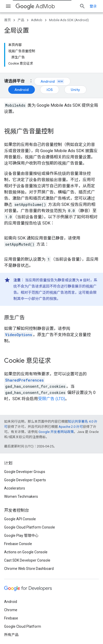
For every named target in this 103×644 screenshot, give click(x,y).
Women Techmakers (21, 496)
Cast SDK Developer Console (27, 560)
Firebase (11, 618)
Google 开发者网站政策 (56, 432)
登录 (93, 6)
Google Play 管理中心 (21, 535)
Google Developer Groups (24, 472)
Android (52, 81)
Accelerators (14, 488)
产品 (21, 20)
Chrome (10, 610)
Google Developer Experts (25, 480)
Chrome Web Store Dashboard (29, 569)
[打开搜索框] (82, 6)
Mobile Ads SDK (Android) (69, 20)
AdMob (35, 6)
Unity (75, 89)
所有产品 (11, 635)
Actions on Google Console (25, 552)
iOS (49, 89)
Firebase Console (18, 544)
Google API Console (20, 519)
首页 (7, 20)
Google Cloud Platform (22, 626)
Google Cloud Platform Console (29, 527)
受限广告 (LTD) (51, 398)
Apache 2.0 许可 (71, 427)
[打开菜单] (8, 6)
